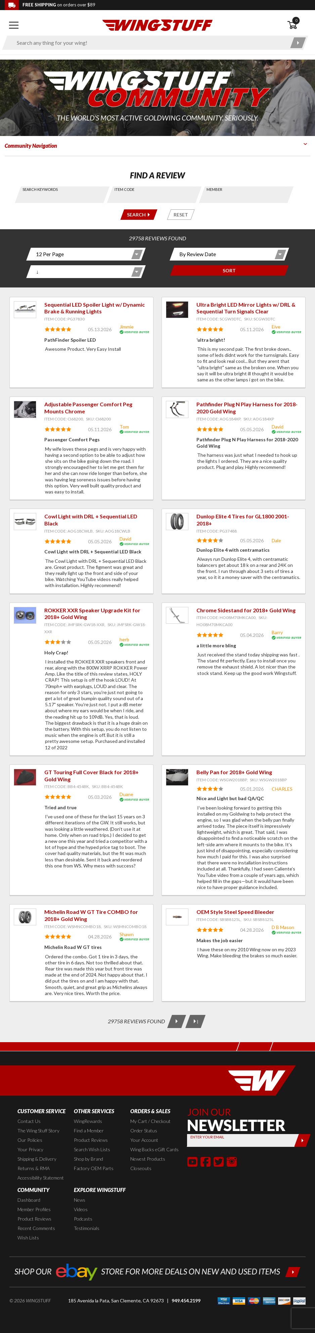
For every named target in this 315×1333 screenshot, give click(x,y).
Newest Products (147, 1159)
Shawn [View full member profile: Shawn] (127, 934)
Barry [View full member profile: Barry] (277, 632)
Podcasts (83, 1219)
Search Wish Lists (92, 1149)
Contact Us (29, 1121)
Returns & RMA (33, 1168)
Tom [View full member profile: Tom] (124, 427)
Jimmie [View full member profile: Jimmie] (127, 327)
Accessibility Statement (40, 1178)
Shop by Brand (88, 1159)
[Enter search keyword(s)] (149, 42)
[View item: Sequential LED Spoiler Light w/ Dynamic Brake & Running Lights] (25, 309)
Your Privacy (30, 1149)
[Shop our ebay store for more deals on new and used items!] (157, 1271)
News (79, 1200)
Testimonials (86, 1228)
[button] (192, 1161)
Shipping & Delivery (36, 1159)
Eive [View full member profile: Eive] (276, 327)
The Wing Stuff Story (38, 1130)
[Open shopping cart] (298, 25)
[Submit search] (298, 42)
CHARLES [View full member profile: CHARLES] (282, 789)
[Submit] (302, 1140)
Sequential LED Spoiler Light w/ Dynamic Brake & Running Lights (94, 308)
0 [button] (296, 20)
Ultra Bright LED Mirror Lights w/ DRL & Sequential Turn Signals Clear (246, 308)
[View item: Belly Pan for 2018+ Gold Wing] (177, 777)
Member (214, 189)
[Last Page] (195, 1021)
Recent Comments (36, 1228)
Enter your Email (207, 1137)
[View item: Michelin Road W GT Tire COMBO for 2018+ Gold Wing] (25, 917)
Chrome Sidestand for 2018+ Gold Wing (246, 610)
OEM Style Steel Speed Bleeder (235, 912)
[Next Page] (176, 1021)
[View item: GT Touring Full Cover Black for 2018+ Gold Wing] (25, 777)
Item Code (124, 189)
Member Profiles (34, 1209)
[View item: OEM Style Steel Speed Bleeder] (177, 917)
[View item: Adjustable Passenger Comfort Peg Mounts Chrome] (25, 409)
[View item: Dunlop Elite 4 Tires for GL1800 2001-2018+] (177, 521)
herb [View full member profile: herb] (124, 639)
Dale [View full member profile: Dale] (276, 540)
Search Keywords (40, 189)
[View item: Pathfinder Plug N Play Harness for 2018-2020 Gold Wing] (177, 409)
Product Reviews (91, 1140)
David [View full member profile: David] (277, 427)
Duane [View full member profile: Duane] (126, 794)
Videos (81, 1209)
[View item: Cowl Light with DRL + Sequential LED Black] (25, 521)
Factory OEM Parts (94, 1168)
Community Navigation (31, 145)
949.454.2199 (186, 1300)
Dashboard (28, 1200)
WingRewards (88, 1121)
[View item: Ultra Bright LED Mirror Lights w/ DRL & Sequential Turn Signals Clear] (177, 309)
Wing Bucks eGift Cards (154, 1149)
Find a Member (89, 1130)
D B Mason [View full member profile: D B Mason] (283, 927)
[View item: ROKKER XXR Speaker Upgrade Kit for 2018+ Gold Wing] (25, 615)
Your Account (144, 1140)
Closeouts (140, 1168)
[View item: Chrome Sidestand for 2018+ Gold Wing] (177, 615)
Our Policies (29, 1140)
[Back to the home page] (157, 25)
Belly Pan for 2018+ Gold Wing (234, 772)
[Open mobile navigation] (14, 25)
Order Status (143, 1130)
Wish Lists (28, 1237)
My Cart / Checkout (150, 1121)
